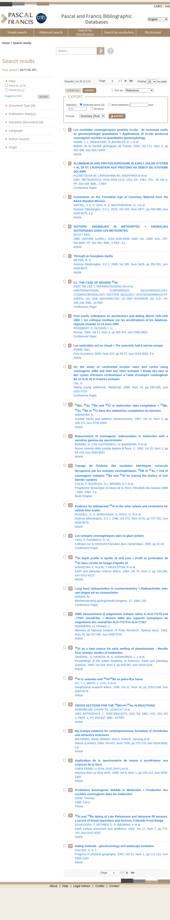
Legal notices (81, 886)
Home (6, 43)
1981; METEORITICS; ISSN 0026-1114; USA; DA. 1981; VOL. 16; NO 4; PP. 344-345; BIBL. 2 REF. (121, 175)
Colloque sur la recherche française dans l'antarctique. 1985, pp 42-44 (121, 542)
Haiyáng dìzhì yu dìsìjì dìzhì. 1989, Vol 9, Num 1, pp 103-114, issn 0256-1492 (121, 770)
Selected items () (94, 104)
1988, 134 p (121, 798)
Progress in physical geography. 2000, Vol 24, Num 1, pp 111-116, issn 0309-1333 (121, 854)
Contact (114, 886)
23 (70, 790)
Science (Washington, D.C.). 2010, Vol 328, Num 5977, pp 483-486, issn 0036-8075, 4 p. (121, 207)
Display (142, 81)
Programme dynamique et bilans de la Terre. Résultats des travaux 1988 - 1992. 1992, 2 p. (121, 481)
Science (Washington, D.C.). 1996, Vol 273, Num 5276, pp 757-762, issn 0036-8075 (121, 516)
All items (99, 108)
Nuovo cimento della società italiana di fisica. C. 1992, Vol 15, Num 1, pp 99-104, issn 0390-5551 (121, 446)
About (53, 886)
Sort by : (119, 90)
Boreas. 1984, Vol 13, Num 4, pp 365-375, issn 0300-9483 (121, 326)
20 (70, 704)
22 (70, 760)
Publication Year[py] (22, 114)
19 (70, 678)
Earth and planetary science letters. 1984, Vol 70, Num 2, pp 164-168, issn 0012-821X (121, 568)
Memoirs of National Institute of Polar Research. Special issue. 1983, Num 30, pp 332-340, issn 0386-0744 (121, 626)
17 (70, 614)
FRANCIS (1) (17, 90)
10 (70, 404)
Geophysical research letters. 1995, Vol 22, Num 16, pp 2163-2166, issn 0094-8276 (121, 687)
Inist (167, 6)
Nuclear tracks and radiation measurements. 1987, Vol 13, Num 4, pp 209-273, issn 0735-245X (121, 416)
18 (70, 647)
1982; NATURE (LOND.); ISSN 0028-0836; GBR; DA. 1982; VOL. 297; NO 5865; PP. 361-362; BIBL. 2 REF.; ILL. (121, 236)
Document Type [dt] (22, 105)
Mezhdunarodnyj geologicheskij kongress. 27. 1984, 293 (121, 597)
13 (70, 505)
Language (15, 130)
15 (70, 557)
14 (70, 535)
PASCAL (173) (17, 85)
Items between (120, 104)
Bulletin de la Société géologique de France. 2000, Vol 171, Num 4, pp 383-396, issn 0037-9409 (121, 142)
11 (70, 436)
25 (70, 846)
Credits (99, 886)
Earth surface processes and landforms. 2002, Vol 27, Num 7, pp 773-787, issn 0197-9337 (121, 826)
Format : (71, 116)
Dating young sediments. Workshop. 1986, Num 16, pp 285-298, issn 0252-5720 (121, 381)
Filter (12, 81)
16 (70, 588)
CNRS (158, 6)
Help (65, 886)
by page (162, 81)
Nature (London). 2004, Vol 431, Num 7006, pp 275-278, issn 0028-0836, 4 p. (121, 741)
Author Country (19, 139)
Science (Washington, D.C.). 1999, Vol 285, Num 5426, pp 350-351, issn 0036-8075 (121, 264)
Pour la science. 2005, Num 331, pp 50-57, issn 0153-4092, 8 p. (121, 351)
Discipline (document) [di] (26, 122)
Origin (13, 147)
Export (89, 90)
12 (70, 465)
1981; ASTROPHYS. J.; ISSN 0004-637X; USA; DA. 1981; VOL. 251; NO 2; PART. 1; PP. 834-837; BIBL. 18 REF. (121, 713)
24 (70, 815)
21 (70, 731)
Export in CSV (13, 96)
